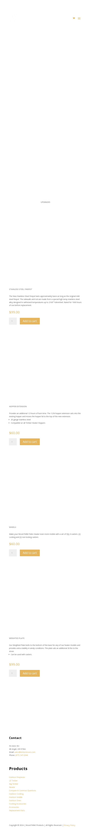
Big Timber (13, 784)
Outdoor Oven (15, 800)
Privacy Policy (69, 825)
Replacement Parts (17, 810)
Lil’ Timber (13, 780)
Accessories (14, 807)
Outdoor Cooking (16, 794)
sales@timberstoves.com (24, 752)
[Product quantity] (13, 321)
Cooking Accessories (17, 804)
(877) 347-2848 (21, 755)
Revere (12, 787)
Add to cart (30, 321)
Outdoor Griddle (15, 797)
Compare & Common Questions (22, 790)
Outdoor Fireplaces (17, 777)
